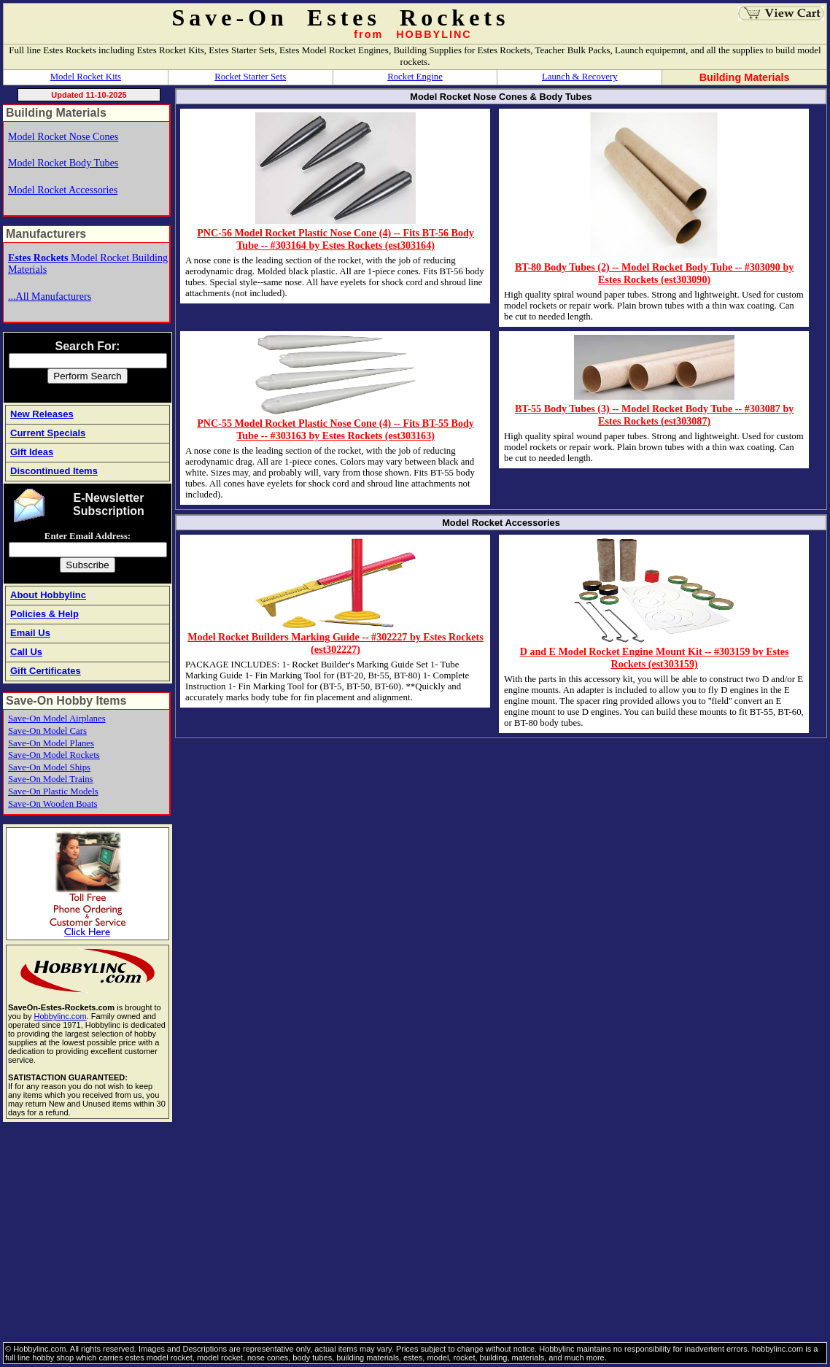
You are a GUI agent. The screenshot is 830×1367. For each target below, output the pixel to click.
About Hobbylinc (48, 594)
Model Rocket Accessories (62, 189)
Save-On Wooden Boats (52, 804)
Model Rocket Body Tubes (63, 163)
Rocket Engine (415, 76)
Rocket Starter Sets (250, 76)
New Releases (42, 413)
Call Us (26, 651)
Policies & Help (44, 613)
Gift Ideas (31, 451)
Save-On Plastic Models (53, 791)
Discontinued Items (54, 470)
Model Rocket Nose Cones (63, 136)
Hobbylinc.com (60, 1016)
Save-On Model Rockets (54, 755)
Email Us (30, 632)
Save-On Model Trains (50, 779)
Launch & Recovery (580, 76)
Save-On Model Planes (51, 743)
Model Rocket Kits (85, 76)
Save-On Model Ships (49, 767)
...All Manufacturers (49, 296)
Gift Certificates (45, 670)
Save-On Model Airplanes (57, 718)
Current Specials (47, 432)
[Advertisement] (415, 1233)
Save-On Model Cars (47, 731)
